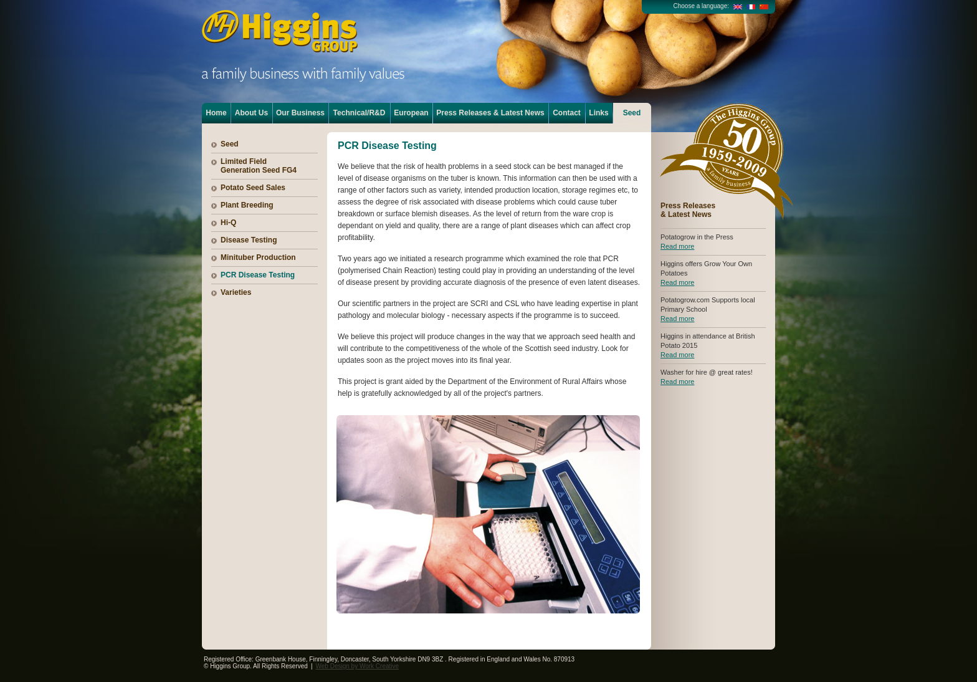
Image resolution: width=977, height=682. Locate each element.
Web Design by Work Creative (357, 666)
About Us (251, 112)
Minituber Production (258, 257)
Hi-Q (228, 222)
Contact (567, 112)
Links (598, 112)
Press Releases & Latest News (490, 112)
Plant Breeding (247, 205)
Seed (632, 112)
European (411, 112)
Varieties (236, 292)
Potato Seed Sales (253, 187)
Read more (677, 246)
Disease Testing (249, 240)
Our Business (300, 112)
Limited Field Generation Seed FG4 (259, 166)
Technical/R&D (359, 112)
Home (216, 112)
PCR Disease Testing (258, 275)
